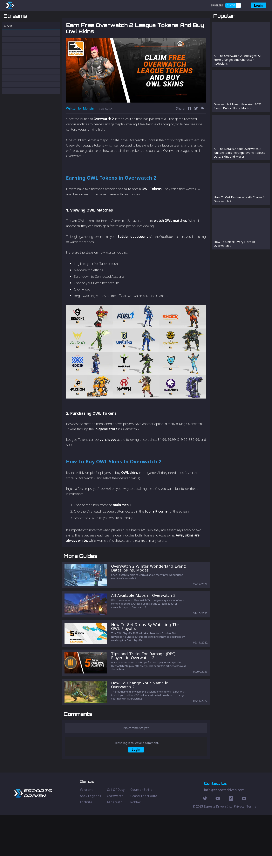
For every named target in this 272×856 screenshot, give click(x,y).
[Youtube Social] (217, 840)
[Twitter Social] (204, 840)
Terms (251, 847)
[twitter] (196, 129)
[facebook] (189, 129)
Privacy (239, 847)
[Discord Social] (231, 840)
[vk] (202, 129)
